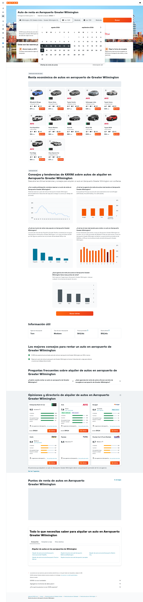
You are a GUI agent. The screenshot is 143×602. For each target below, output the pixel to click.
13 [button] (55, 46)
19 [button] (51, 50)
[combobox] (26, 16)
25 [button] (46, 55)
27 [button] (55, 55)
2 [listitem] (31, 106)
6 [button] (55, 41)
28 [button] (60, 55)
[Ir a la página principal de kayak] (12, 3)
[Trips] (3, 38)
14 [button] (59, 46)
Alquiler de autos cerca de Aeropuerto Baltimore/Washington (71, 554)
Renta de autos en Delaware (71, 596)
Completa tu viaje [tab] (46, 542)
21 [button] (59, 50)
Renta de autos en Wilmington (87, 596)
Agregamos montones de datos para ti (75, 584)
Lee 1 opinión (100, 410)
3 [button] (42, 41)
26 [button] (51, 55)
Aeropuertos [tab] (34, 542)
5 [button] (96, 37)
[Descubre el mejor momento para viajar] (3, 29)
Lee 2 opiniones (38, 442)
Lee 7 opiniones (69, 410)
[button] (3, 3)
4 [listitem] (50, 106)
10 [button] (42, 46)
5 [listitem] (68, 106)
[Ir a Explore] (3, 21)
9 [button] (68, 41)
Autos (41, 596)
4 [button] (46, 41)
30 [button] (68, 55)
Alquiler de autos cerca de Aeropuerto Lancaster (74, 557)
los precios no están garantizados (69, 575)
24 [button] (42, 55)
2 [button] (68, 37)
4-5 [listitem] (40, 106)
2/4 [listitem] (58, 106)
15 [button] (64, 46)
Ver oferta (42, 108)
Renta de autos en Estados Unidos (53, 596)
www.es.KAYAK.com (33, 596)
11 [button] (46, 46)
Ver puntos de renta (52, 426)
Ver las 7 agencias (33, 471)
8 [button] (64, 41)
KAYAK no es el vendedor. (75, 580)
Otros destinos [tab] (59, 542)
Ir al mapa (117, 480)
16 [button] (68, 46)
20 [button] (55, 50)
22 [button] (64, 50)
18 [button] (46, 50)
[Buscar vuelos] (3, 8)
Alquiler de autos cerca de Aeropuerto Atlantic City (102, 554)
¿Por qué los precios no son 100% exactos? (75, 587)
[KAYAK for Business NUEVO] (3, 33)
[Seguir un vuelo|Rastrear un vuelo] (3, 25)
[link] (74, 313)
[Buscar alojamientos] (3, 12)
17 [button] (42, 50)
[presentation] (120, 395)
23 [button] (68, 50)
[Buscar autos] (3, 16)
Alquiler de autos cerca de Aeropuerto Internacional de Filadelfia (43, 554)
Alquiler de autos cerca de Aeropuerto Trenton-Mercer (45, 558)
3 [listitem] (72, 106)
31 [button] (42, 59)
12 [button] (51, 46)
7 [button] (59, 41)
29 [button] (64, 55)
